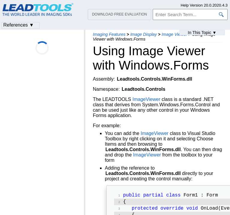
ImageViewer (146, 99)
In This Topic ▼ (202, 32)
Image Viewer (174, 34)
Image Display (143, 34)
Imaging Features (109, 34)
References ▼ (18, 24)
